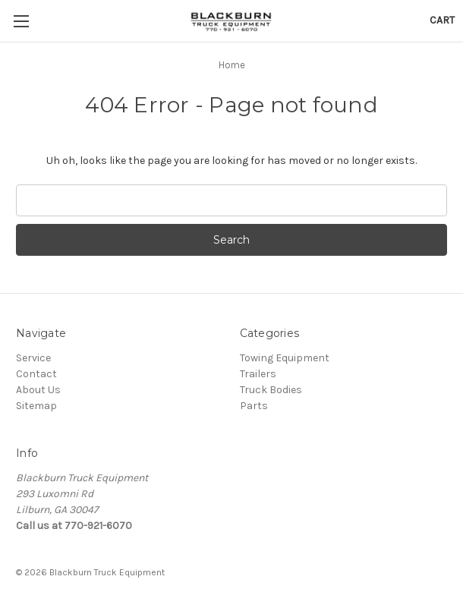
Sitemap (36, 405)
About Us (38, 389)
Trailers (258, 373)
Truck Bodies (271, 389)
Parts (254, 405)
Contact (36, 373)
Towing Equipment (284, 357)
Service (33, 357)
